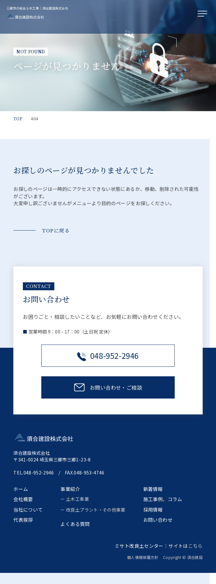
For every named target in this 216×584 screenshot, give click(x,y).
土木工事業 (77, 499)
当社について (28, 509)
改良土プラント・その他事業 (95, 510)
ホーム (20, 489)
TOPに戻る (56, 230)
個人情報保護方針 (144, 557)
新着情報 (153, 489)
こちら (195, 545)
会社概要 (23, 499)
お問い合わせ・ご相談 (116, 387)
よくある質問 (75, 523)
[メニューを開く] (203, 14)
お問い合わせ (157, 519)
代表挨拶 (23, 519)
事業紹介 (70, 489)
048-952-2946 (108, 355)
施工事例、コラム (162, 499)
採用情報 (153, 509)
